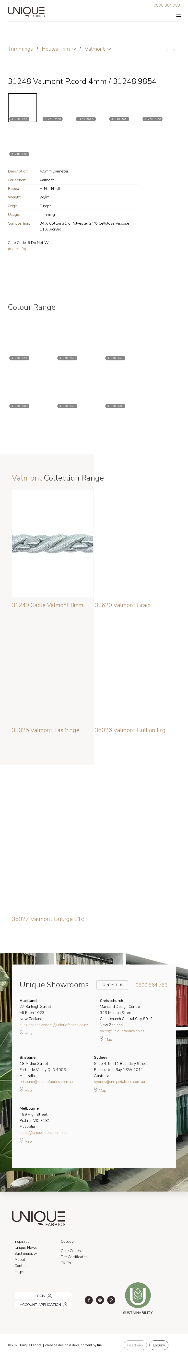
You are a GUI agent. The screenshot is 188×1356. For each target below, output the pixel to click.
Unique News (25, 1247)
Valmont (95, 49)
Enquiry (159, 1345)
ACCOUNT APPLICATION (33, 1302)
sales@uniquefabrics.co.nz (122, 1031)
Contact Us (109, 985)
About (19, 1259)
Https (19, 1272)
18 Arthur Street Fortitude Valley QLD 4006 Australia (43, 1066)
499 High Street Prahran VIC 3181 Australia (35, 1117)
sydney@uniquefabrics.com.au (119, 1081)
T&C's (66, 1263)
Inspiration (23, 1241)
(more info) (17, 249)
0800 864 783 (167, 5)
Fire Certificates (74, 1257)
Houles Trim (56, 49)
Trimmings (20, 49)
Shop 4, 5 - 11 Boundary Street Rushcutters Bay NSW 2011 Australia (121, 1066)
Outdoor (68, 1241)
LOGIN (19, 1293)
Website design (56, 1345)
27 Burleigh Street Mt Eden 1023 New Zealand (35, 1010)
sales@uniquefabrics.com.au (43, 1132)
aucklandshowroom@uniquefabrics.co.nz (54, 1025)
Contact (21, 1265)
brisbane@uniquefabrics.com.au (46, 1081)
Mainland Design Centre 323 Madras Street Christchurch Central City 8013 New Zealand (126, 1013)
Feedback (135, 1345)
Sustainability (25, 1253)
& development (80, 1345)
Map (26, 1033)
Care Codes (71, 1250)
